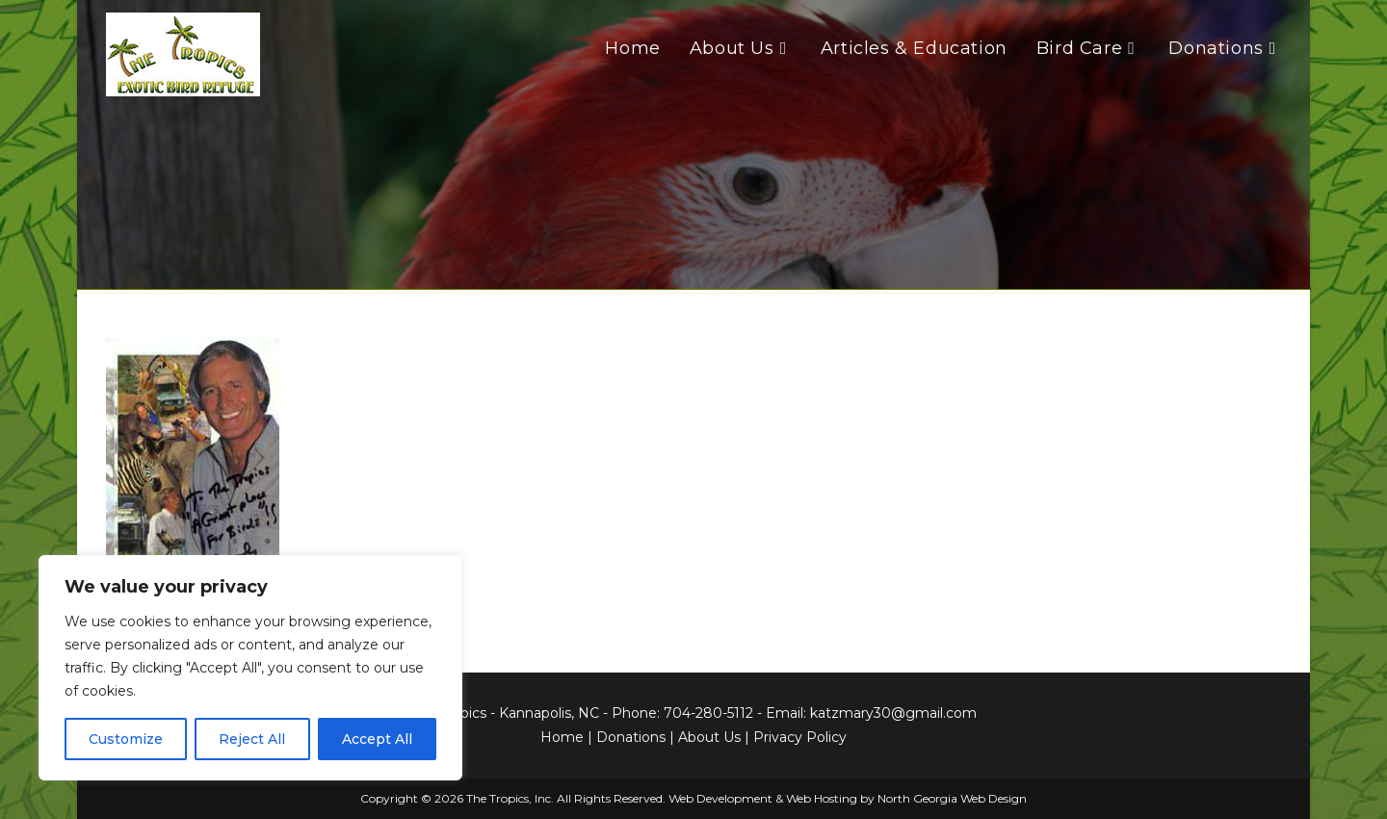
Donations (631, 737)
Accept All (377, 739)
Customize (126, 739)
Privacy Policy (800, 737)
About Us (709, 737)
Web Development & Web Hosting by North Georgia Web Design (847, 798)
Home (562, 737)
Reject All (252, 739)
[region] (250, 667)
